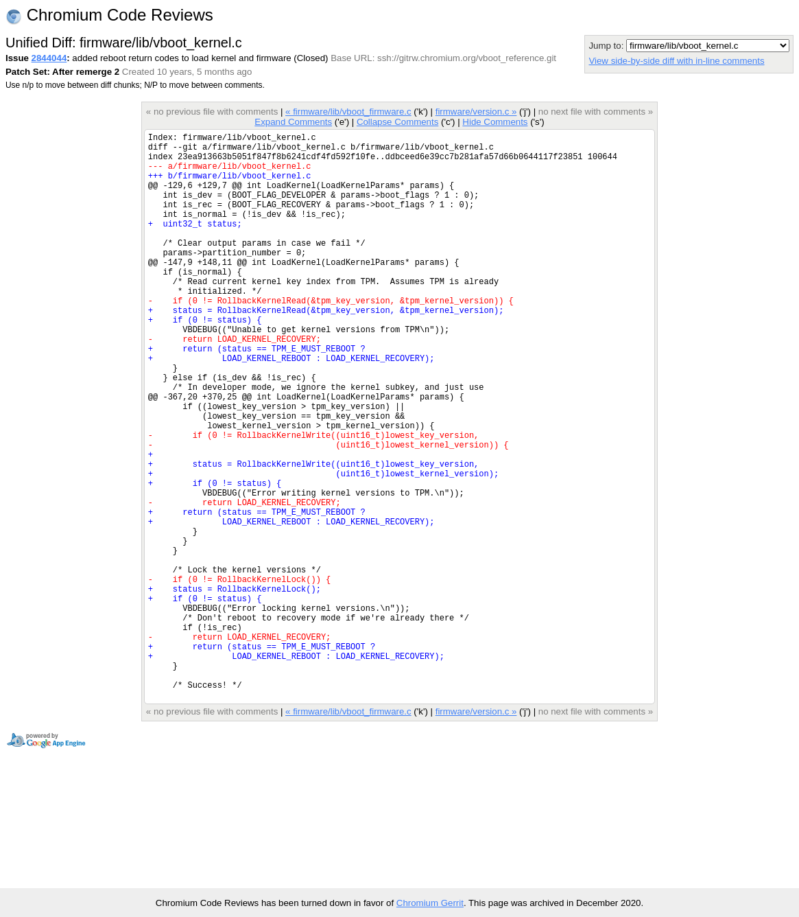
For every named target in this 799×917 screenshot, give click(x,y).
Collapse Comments (397, 122)
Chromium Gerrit (430, 903)
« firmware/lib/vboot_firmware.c (348, 111)
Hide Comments (494, 122)
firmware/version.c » (476, 111)
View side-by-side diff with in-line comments (676, 61)
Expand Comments (293, 122)
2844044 (49, 58)
